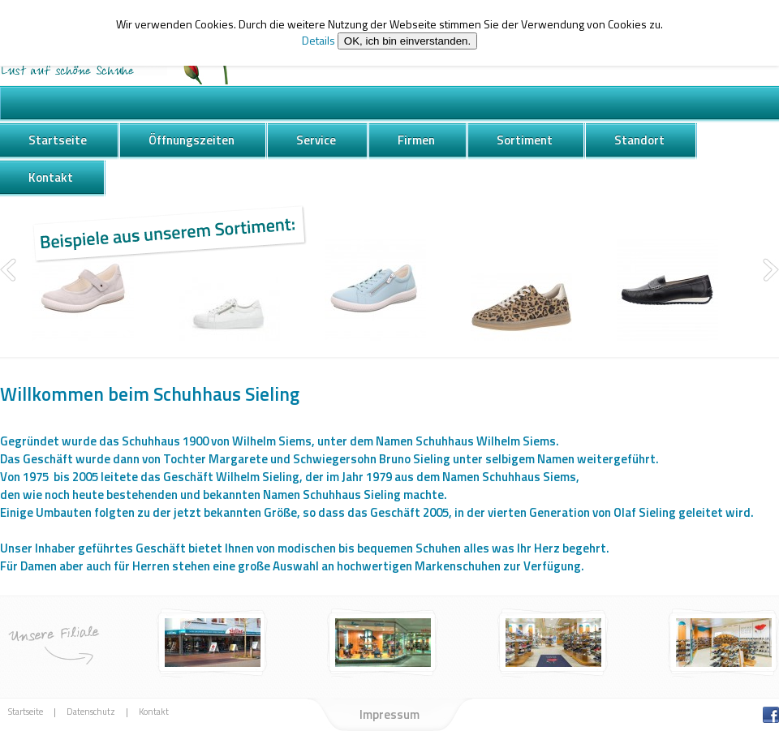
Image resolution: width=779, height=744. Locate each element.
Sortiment (525, 140)
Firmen (416, 140)
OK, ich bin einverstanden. (407, 41)
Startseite (57, 140)
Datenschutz (91, 711)
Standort (639, 140)
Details (318, 40)
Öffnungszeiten (191, 140)
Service (316, 140)
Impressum (389, 714)
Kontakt (50, 177)
